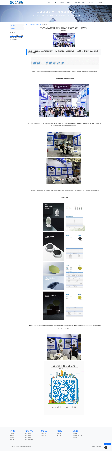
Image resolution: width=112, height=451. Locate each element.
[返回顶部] (105, 447)
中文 (98, 2)
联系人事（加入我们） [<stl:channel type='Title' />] (78, 435)
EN (101, 2)
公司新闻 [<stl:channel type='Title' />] (43, 433)
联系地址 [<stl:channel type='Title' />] (75, 437)
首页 (49, 2)
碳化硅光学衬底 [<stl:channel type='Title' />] (29, 439)
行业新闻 (13, 28)
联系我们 (91, 2)
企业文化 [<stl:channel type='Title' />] (12, 437)
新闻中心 (77, 2)
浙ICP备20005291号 (96, 446)
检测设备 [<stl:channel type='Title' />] (59, 433)
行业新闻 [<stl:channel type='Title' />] (43, 435)
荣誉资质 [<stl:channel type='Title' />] (12, 435)
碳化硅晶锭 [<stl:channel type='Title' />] (28, 435)
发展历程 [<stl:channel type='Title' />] (12, 439)
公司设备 (84, 2)
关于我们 (54, 2)
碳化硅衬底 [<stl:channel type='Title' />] (28, 437)
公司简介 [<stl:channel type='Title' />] (12, 433)
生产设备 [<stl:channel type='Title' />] (59, 435)
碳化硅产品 (69, 2)
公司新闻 (13, 25)
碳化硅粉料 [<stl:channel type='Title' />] (28, 433)
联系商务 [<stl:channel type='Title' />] (75, 433)
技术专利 (62, 2)
